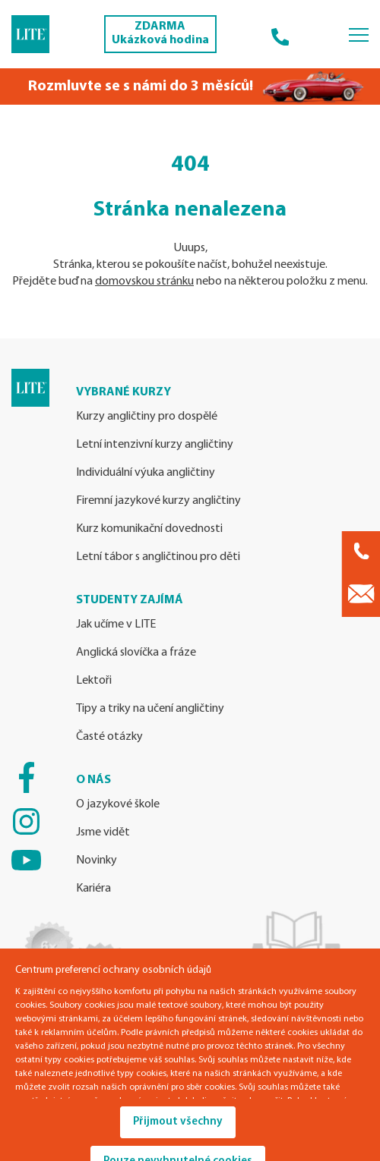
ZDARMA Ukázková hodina (160, 33)
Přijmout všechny (178, 1122)
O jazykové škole (118, 804)
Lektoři (94, 681)
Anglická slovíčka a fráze (136, 653)
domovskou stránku (144, 281)
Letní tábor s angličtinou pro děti (158, 557)
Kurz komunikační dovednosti (149, 529)
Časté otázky (109, 737)
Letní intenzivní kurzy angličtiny (154, 445)
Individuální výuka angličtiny (145, 473)
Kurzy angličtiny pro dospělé (146, 417)
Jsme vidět (103, 832)
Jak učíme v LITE (116, 624)
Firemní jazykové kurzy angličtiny (158, 501)
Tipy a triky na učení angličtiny (150, 709)
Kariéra (93, 889)
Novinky (96, 860)
